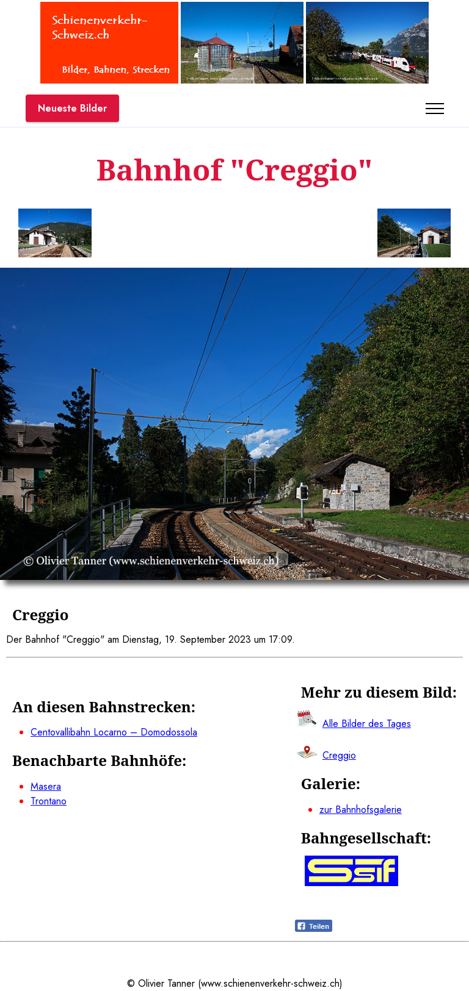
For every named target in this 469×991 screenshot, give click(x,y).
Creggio (339, 755)
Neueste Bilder (72, 108)
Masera (46, 786)
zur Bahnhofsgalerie (360, 810)
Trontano (49, 801)
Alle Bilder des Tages (366, 724)
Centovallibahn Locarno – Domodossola (114, 732)
